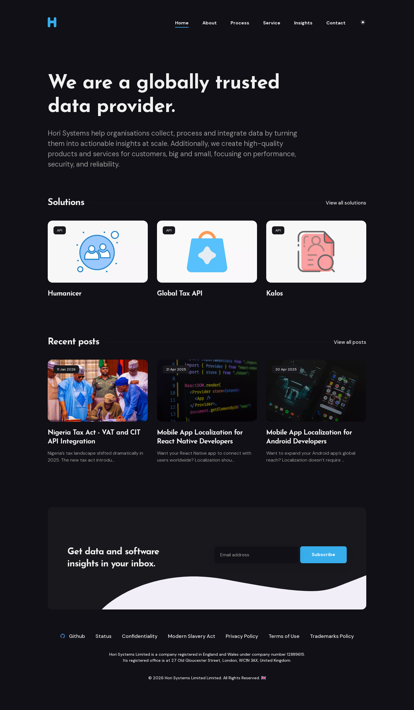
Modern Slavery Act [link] (190, 636)
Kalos (274, 293)
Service (271, 23)
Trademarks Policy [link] (333, 636)
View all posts (349, 342)
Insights (303, 23)
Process (240, 23)
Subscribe (323, 554)
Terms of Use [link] (285, 636)
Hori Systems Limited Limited (193, 678)
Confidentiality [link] (138, 636)
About (209, 23)
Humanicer (64, 293)
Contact (336, 23)
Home (182, 23)
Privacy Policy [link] (241, 636)
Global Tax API (179, 293)
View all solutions (345, 202)
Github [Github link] (70, 636)
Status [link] (101, 636)
